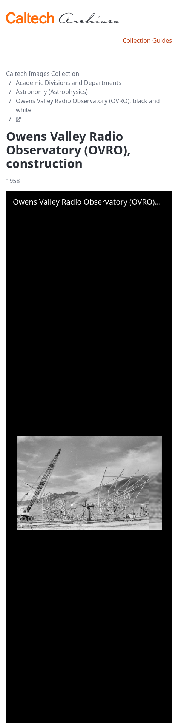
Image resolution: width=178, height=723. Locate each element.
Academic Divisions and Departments (68, 83)
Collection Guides (147, 40)
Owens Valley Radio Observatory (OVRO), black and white (88, 105)
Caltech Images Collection (42, 73)
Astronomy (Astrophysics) (52, 92)
